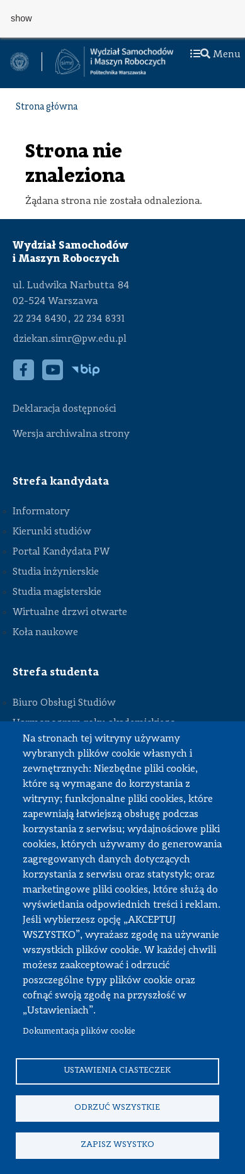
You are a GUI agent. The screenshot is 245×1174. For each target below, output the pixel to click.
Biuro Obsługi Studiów (64, 703)
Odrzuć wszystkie (117, 1107)
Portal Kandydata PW (61, 552)
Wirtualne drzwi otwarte (70, 612)
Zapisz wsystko (117, 1145)
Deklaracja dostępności (64, 409)
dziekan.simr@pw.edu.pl (70, 339)
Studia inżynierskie (56, 572)
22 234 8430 (40, 319)
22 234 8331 (99, 319)
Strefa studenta (56, 672)
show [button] (21, 18)
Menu (215, 55)
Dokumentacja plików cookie (79, 1031)
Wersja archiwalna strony (71, 434)
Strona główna (46, 107)
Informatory (41, 512)
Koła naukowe (45, 633)
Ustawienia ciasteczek (117, 1070)
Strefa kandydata (61, 481)
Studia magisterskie (57, 592)
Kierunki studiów (52, 532)
